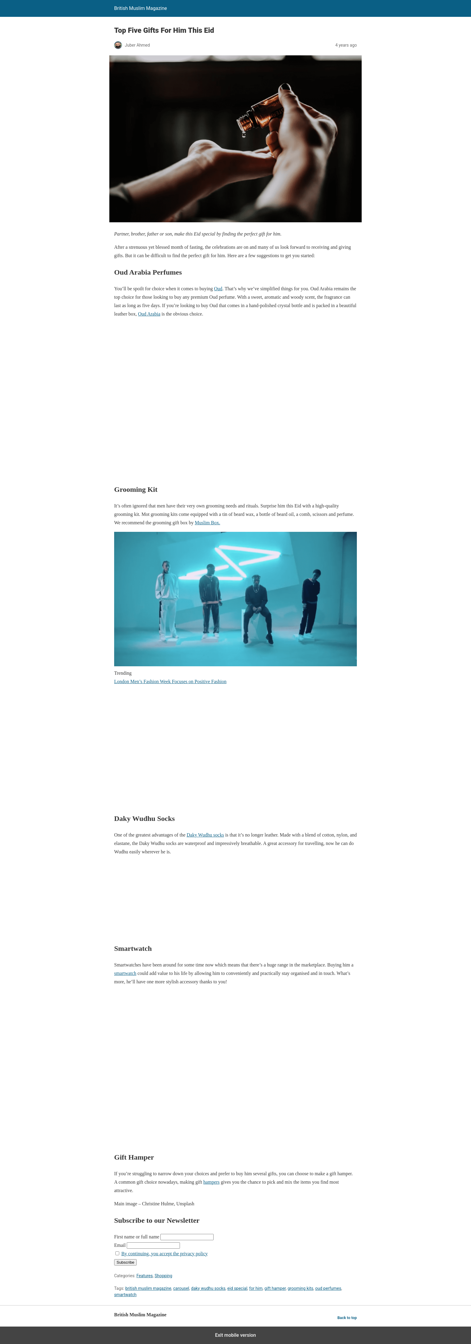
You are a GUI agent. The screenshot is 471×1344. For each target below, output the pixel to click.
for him (256, 1288)
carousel (181, 1288)
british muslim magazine (148, 1288)
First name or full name (136, 1236)
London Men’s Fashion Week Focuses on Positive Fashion (170, 681)
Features (144, 1275)
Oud (218, 288)
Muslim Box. (207, 522)
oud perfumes (328, 1288)
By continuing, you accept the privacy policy (164, 1253)
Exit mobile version (235, 1335)
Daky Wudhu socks (205, 834)
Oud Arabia (149, 313)
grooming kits (300, 1288)
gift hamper (275, 1288)
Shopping (163, 1275)
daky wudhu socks (208, 1288)
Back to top (347, 1317)
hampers (211, 1182)
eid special (237, 1288)
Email (120, 1245)
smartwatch (125, 973)
